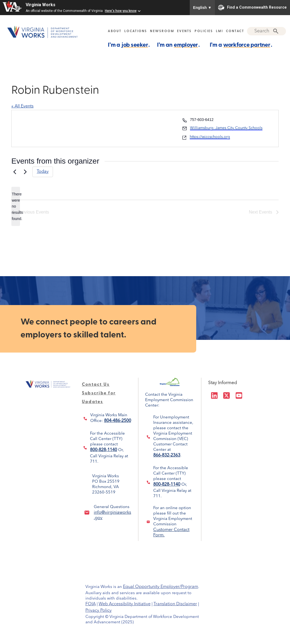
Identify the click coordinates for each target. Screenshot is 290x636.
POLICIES (204, 31)
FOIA (90, 604)
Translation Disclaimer (175, 604)
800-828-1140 (103, 450)
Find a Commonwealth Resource (252, 7)
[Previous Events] (14, 171)
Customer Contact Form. (171, 531)
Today (43, 172)
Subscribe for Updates (99, 393)
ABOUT (114, 31)
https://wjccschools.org (210, 137)
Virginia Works (40, 4)
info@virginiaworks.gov (112, 513)
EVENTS (184, 31)
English (202, 7)
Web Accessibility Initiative (125, 604)
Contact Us (96, 385)
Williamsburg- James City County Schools (226, 128)
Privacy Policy (98, 610)
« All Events (22, 106)
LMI (219, 31)
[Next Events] (25, 171)
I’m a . (129, 45)
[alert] (15, 206)
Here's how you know (120, 11)
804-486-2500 (117, 421)
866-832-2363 (166, 455)
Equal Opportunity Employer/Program (160, 587)
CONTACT (235, 31)
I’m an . (178, 45)
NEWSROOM (162, 31)
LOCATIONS (135, 31)
